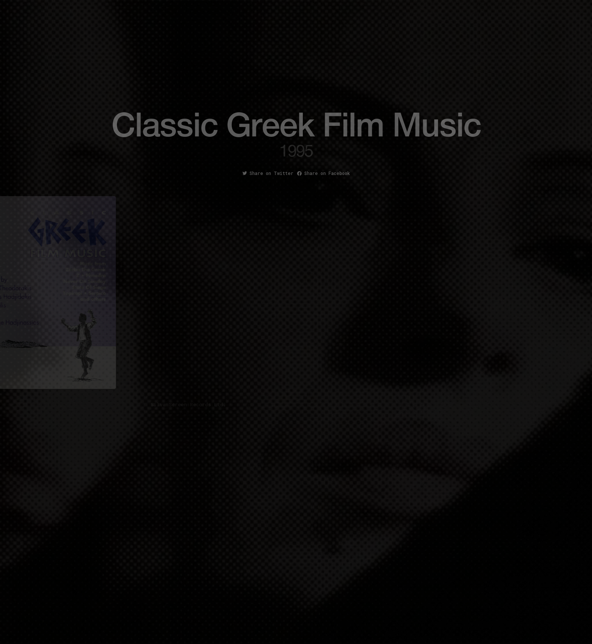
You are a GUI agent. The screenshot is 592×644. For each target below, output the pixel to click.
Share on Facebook (323, 173)
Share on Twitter (267, 173)
